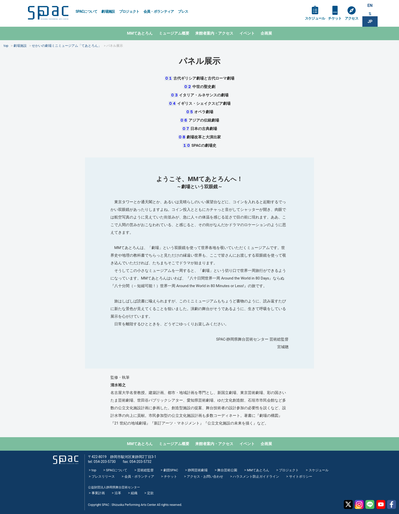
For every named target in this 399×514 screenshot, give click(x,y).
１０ (186, 145)
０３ (174, 95)
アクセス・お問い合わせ (205, 476)
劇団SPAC (170, 470)
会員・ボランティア (159, 11)
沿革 (118, 493)
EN (370, 5)
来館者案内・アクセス (214, 33)
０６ (184, 120)
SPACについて (86, 11)
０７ (186, 128)
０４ (172, 103)
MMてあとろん (140, 33)
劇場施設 (108, 11)
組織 (134, 493)
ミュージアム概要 (174, 33)
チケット (334, 18)
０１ (168, 78)
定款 (150, 493)
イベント (247, 33)
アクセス (351, 18)
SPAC (48, 13)
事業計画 (98, 493)
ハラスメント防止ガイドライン (256, 476)
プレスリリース (103, 476)
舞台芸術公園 (227, 470)
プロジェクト (129, 11)
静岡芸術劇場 (198, 470)
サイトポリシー (300, 476)
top (94, 470)
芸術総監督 (145, 470)
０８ (182, 137)
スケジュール (315, 18)
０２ (187, 86)
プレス (183, 11)
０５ (189, 112)
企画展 (266, 33)
